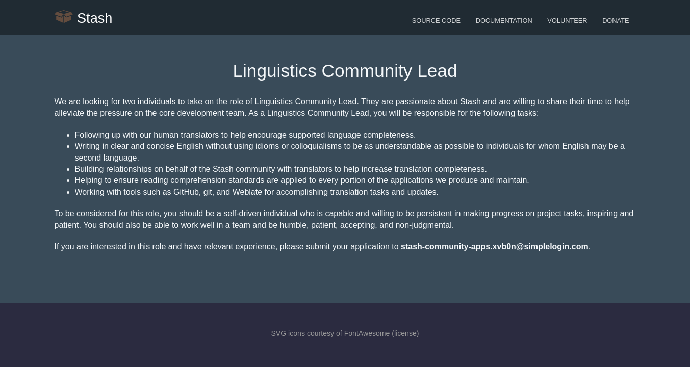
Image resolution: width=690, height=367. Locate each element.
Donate (615, 20)
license (405, 333)
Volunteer (567, 20)
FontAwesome (367, 333)
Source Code (436, 20)
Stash (84, 17)
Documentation (504, 20)
